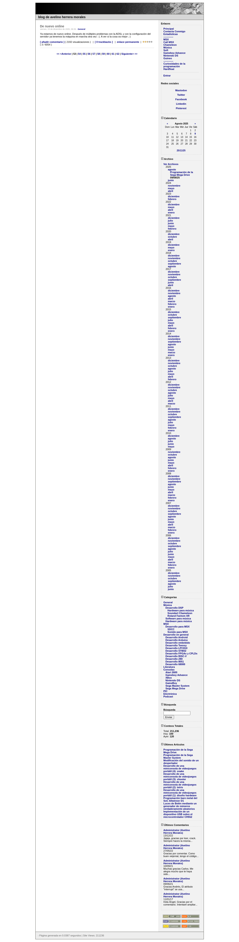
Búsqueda (168, 704)
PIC (166, 691)
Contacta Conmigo (174, 31)
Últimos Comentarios (175, 825)
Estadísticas (171, 34)
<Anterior (66, 53)
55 (84, 53)
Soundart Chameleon (180, 613)
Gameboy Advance (175, 53)
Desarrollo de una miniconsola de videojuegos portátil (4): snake (180, 768)
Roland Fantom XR (178, 615)
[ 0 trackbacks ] (104, 42)
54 (79, 53)
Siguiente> (127, 53)
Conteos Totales (172, 726)
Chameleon (170, 44)
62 (117, 53)
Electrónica (170, 693)
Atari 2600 (171, 672)
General (81, 29)
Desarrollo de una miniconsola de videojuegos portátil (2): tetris (180, 785)
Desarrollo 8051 (175, 661)
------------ (168, 36)
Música (168, 47)
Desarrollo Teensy (176, 645)
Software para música (178, 618)
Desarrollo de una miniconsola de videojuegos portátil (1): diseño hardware (180, 793)
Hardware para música (181, 610)
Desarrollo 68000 (175, 664)
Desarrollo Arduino (177, 640)
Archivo (167, 159)
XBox (169, 677)
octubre (172, 236)
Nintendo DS (171, 55)
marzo (171, 301)
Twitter (181, 94)
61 (113, 53)
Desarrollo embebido (178, 642)
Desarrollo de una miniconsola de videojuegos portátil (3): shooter (180, 777)
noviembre (174, 185)
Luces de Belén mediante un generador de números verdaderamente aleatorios (180, 806)
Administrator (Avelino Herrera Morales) (177, 831)
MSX (166, 39)
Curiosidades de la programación (174, 65)
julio (170, 220)
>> (135, 53)
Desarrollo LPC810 (176, 648)
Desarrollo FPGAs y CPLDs (181, 653)
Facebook (181, 99)
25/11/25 (181, 150)
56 (89, 53)
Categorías (169, 597)
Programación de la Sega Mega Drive (181, 173)
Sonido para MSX (178, 632)
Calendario (169, 118)
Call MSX (169, 42)
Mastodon (181, 90)
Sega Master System (177, 685)
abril (170, 191)
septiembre (174, 263)
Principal (169, 28)
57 (94, 53)
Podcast (168, 696)
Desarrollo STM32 (176, 650)
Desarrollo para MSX (178, 626)
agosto (172, 169)
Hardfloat (169, 69)
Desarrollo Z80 (174, 659)
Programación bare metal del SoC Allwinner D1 (180, 799)
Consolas (169, 669)
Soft (166, 50)
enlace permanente (128, 42)
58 (98, 53)
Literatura (169, 667)
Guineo (168, 58)
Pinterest (181, 108)
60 (108, 53)
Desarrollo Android (177, 637)
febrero (172, 199)
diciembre (174, 196)
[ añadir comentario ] (52, 42)
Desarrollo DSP (174, 607)
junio (171, 180)
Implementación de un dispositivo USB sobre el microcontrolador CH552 (178, 814)
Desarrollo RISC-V (176, 656)
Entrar (167, 75)
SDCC (171, 629)
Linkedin (181, 103)
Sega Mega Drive (175, 688)
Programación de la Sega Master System (178, 756)
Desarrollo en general (176, 634)
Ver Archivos (171, 164)
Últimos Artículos (173, 744)
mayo (171, 188)
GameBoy (171, 683)
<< (58, 53)
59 (103, 53)
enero (171, 212)
